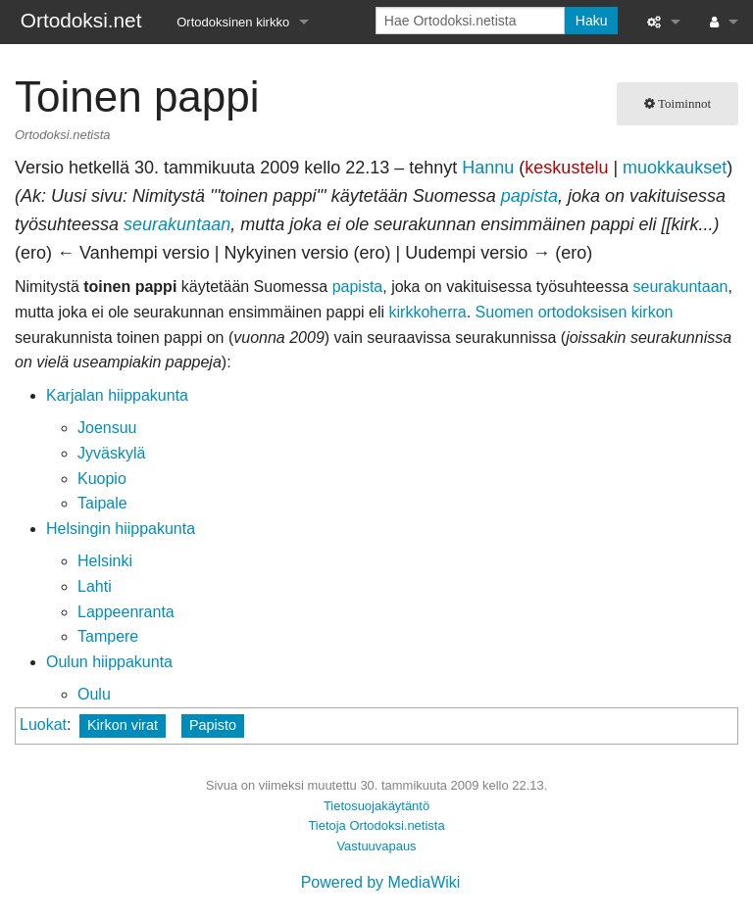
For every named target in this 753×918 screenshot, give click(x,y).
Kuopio (101, 478)
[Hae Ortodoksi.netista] (470, 20)
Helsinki (104, 561)
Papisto (212, 725)
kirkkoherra (428, 312)
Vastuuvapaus (376, 846)
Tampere (107, 636)
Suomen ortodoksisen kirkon (575, 312)
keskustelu (566, 167)
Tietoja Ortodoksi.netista (376, 825)
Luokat (43, 724)
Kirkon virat (122, 725)
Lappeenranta (126, 612)
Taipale (102, 503)
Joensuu (107, 427)
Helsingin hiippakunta (120, 528)
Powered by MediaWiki (381, 882)
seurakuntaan (177, 224)
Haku (592, 20)
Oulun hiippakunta (109, 661)
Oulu (94, 694)
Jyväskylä (111, 453)
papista (529, 196)
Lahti (94, 586)
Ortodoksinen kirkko (232, 22)
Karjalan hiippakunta (117, 395)
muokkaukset (675, 167)
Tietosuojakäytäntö (376, 805)
